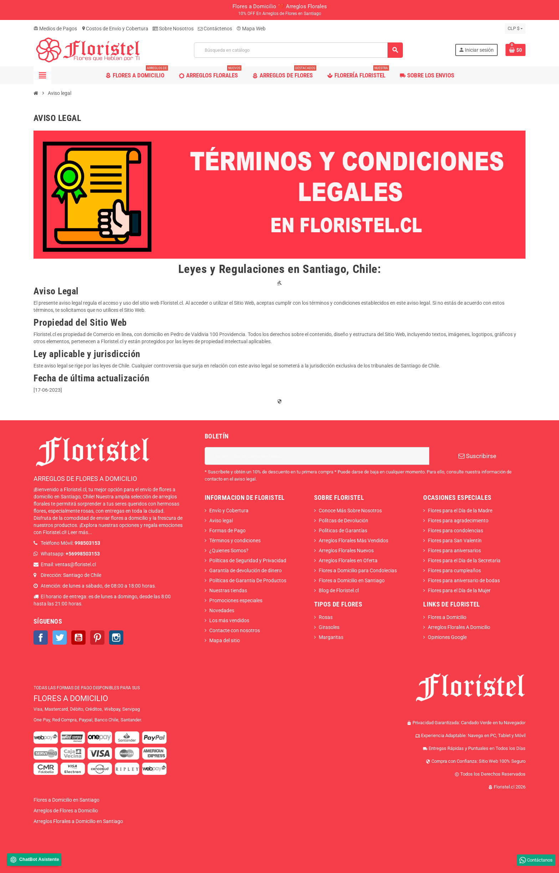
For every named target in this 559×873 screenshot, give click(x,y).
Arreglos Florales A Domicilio (459, 627)
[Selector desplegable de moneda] (515, 28)
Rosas (326, 617)
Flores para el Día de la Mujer (459, 590)
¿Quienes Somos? (228, 550)
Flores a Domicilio (447, 617)
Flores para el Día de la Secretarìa (464, 560)
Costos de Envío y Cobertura (114, 28)
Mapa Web (251, 28)
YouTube (78, 637)
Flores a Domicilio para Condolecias (358, 570)
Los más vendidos (229, 620)
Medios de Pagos (55, 28)
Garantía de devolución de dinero (245, 570)
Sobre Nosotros (173, 28)
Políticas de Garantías (343, 530)
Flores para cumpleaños (454, 570)
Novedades (221, 610)
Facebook (41, 637)
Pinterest (97, 637)
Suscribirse (477, 456)
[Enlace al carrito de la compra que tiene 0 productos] (515, 50)
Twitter (59, 637)
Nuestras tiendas (228, 590)
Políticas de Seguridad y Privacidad (247, 560)
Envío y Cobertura (228, 510)
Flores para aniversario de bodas (464, 580)
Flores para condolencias (455, 530)
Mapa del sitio (224, 640)
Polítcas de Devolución (343, 520)
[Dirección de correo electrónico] (317, 456)
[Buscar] (298, 50)
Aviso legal (221, 520)
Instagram (116, 637)
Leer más (78, 532)
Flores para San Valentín (455, 540)
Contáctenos (215, 28)
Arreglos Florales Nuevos (346, 550)
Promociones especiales (235, 600)
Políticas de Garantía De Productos (247, 580)
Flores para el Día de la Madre (460, 510)
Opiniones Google (447, 637)
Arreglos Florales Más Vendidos (353, 540)
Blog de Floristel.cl (339, 590)
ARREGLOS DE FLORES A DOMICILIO (85, 478)
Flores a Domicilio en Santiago (352, 580)
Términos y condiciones (235, 540)
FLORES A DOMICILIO (71, 698)
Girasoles (329, 627)
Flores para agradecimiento (458, 520)
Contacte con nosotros (234, 630)
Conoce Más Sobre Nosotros (350, 510)
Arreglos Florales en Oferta (348, 560)
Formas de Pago (227, 530)
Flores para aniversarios (454, 550)
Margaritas (331, 637)
